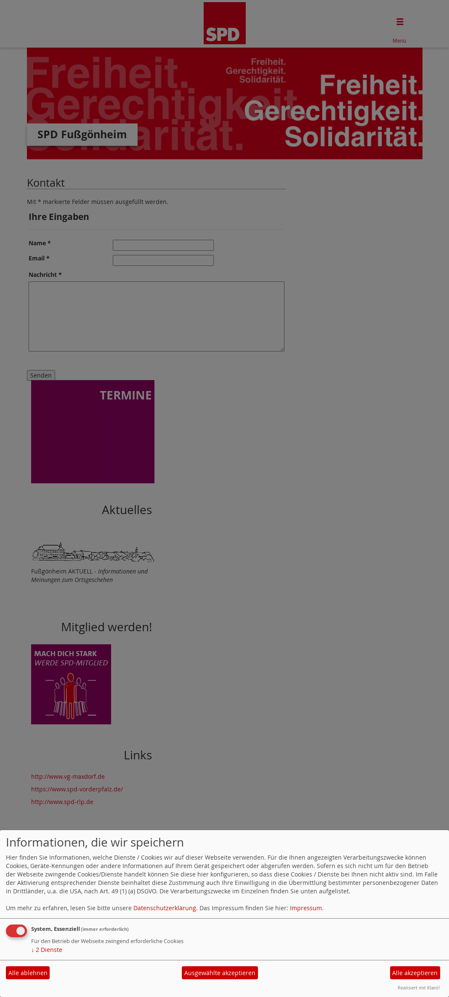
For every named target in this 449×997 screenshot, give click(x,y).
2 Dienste (46, 950)
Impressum (306, 908)
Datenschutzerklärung (164, 908)
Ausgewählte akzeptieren (219, 973)
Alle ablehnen (28, 973)
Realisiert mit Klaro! (419, 987)
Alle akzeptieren (415, 973)
